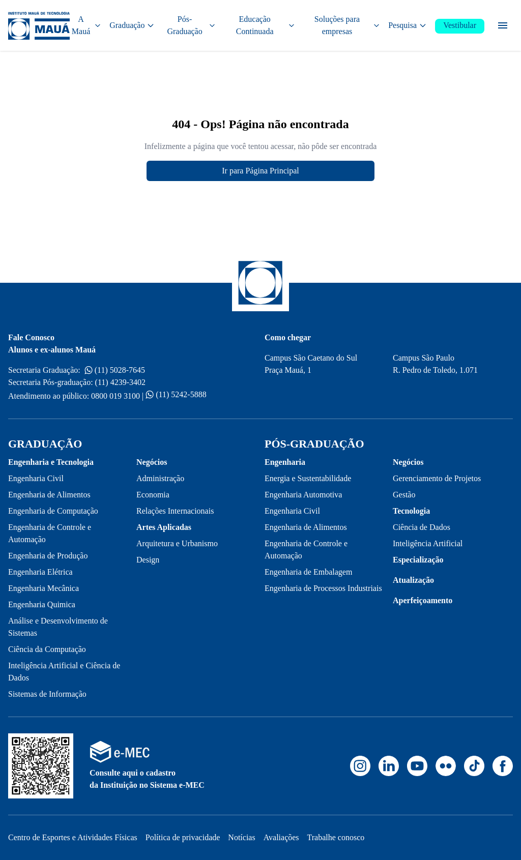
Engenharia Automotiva (303, 494)
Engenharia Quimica (41, 604)
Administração (160, 478)
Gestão (404, 494)
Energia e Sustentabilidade (308, 478)
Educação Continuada (265, 25)
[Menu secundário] (503, 25)
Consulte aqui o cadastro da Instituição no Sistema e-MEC (147, 778)
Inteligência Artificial (427, 543)
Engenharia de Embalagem (308, 572)
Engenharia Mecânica (43, 588)
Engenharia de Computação (53, 511)
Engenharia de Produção (48, 555)
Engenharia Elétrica (40, 572)
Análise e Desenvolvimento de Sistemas (58, 626)
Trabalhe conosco (336, 837)
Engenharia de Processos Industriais (323, 588)
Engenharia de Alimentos (49, 494)
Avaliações (281, 837)
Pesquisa (407, 25)
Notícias (241, 837)
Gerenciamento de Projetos (437, 478)
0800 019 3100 (115, 396)
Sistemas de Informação (47, 694)
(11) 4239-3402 (120, 382)
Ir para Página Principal (260, 170)
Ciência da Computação (47, 649)
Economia (152, 494)
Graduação (132, 25)
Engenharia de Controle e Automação (49, 533)
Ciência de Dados (421, 527)
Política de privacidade (183, 837)
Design (147, 559)
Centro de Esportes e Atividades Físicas (72, 837)
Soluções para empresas (347, 25)
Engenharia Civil (36, 478)
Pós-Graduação (191, 25)
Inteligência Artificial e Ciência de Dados (64, 671)
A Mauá (86, 25)
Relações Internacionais (175, 511)
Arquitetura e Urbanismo (177, 543)
